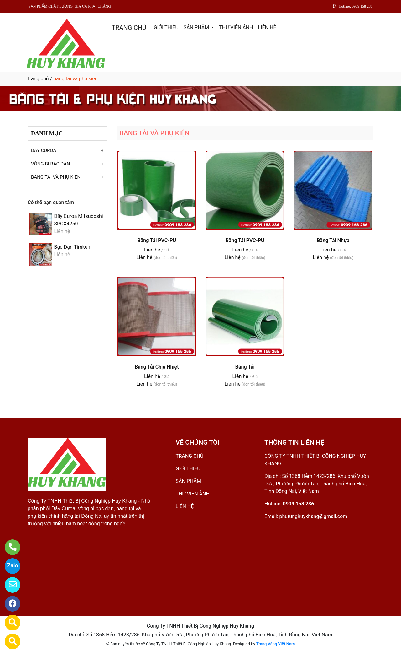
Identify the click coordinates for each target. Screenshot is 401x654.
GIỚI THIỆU (166, 27)
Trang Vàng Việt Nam (275, 643)
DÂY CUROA (43, 150)
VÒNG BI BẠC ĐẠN (50, 164)
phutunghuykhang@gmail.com (313, 516)
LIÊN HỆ (267, 27)
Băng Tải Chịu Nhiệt (157, 367)
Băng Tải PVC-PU (156, 240)
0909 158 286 (298, 504)
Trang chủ (38, 79)
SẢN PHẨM (197, 27)
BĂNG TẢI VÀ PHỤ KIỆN (56, 177)
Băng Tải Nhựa (333, 240)
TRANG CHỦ (129, 27)
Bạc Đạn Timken (72, 247)
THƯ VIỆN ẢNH (236, 27)
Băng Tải (245, 367)
